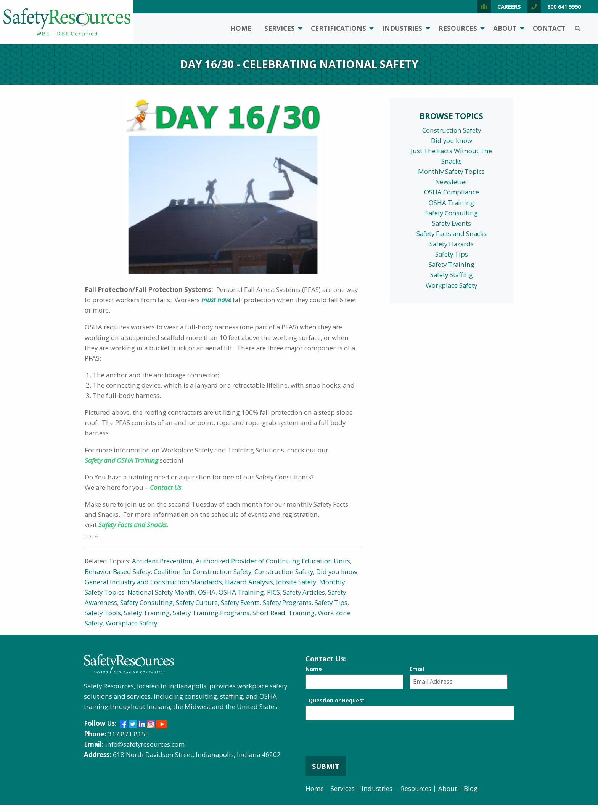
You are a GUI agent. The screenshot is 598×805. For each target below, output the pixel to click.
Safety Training (147, 612)
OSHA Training (241, 592)
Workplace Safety (131, 623)
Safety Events (240, 602)
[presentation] (363, 741)
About (504, 28)
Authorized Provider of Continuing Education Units (273, 560)
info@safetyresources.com (145, 744)
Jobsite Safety (296, 581)
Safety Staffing (451, 274)
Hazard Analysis (249, 581)
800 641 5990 (554, 6)
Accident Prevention (162, 560)
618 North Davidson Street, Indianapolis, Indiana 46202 (197, 754)
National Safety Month (161, 592)
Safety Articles (304, 592)
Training (301, 612)
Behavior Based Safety (118, 571)
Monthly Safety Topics (451, 171)
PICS (273, 592)
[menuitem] (241, 29)
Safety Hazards (451, 243)
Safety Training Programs (211, 612)
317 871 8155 (128, 734)
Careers (499, 6)
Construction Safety (283, 571)
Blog (470, 788)
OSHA (206, 592)
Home (240, 28)
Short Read (268, 612)
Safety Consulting (146, 602)
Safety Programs (287, 602)
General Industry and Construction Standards (153, 581)
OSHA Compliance (451, 192)
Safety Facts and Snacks (451, 233)
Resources (458, 28)
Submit (325, 766)
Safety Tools (103, 612)
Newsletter (451, 181)
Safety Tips (331, 602)
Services (279, 28)
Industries (402, 28)
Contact (549, 28)
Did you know (336, 571)
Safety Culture (197, 602)
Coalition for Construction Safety (202, 571)
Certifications (338, 28)
